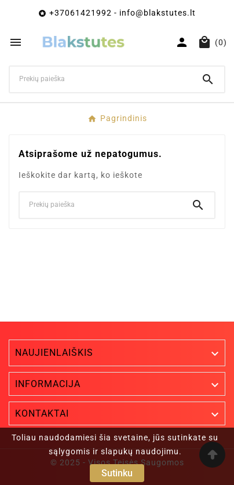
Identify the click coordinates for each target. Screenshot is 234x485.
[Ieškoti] (101, 79)
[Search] (208, 79)
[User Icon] (182, 42)
